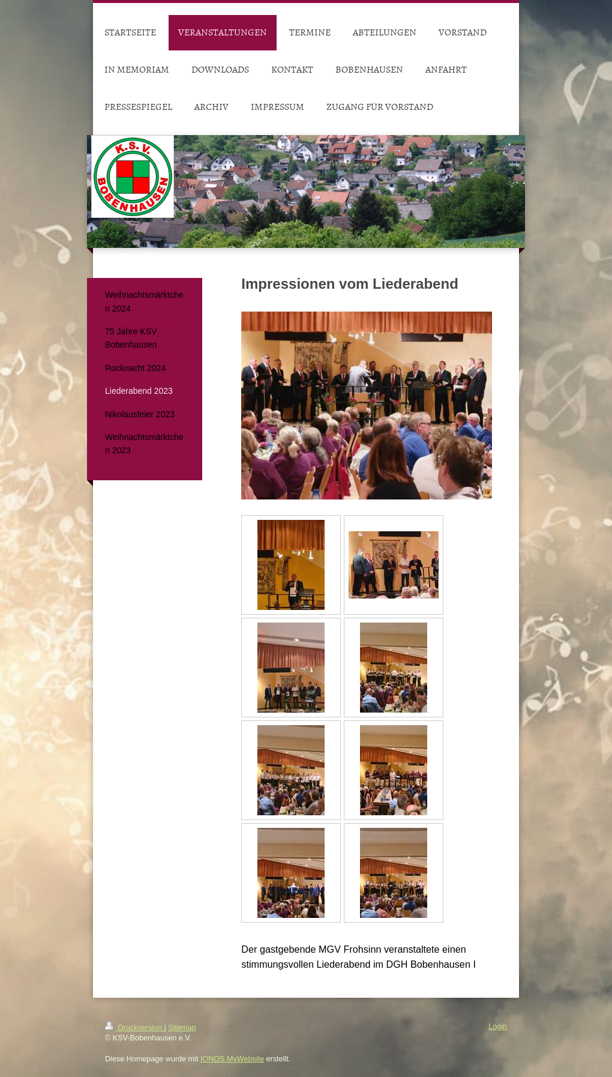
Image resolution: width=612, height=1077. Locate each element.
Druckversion (134, 1028)
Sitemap (182, 1028)
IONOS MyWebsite (232, 1059)
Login (497, 1026)
